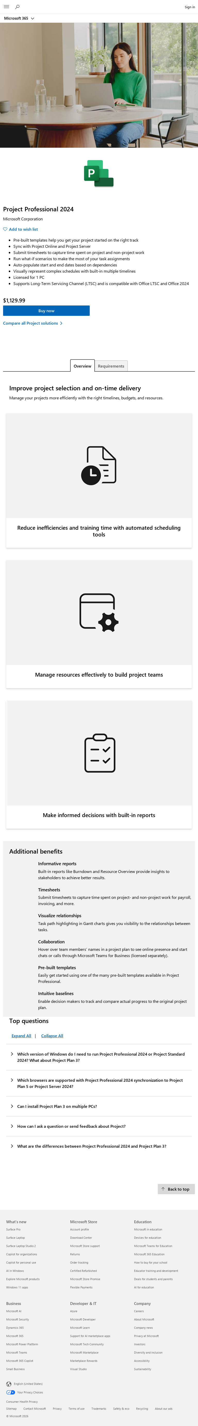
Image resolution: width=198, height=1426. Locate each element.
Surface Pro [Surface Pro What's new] (13, 1229)
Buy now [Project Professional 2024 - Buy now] (46, 310)
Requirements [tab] (111, 366)
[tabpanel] (99, 776)
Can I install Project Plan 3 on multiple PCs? (53, 1106)
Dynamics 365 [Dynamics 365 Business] (15, 1328)
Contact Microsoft (34, 1408)
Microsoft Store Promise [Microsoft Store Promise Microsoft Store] (85, 1279)
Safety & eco (121, 1408)
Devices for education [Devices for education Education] (147, 1238)
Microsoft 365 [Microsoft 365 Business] (14, 1336)
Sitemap (11, 1408)
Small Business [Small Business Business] (15, 1369)
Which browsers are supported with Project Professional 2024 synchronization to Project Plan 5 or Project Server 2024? (96, 1083)
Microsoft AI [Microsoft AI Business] (13, 1311)
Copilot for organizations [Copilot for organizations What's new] (21, 1254)
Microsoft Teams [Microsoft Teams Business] (16, 1352)
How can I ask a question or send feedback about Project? (68, 1126)
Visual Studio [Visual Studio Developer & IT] (78, 1369)
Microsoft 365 (16, 18)
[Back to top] (176, 1189)
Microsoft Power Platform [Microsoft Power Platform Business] (22, 1344)
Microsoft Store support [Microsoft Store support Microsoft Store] (85, 1246)
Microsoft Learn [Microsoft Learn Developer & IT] (80, 1328)
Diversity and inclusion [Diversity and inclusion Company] (148, 1352)
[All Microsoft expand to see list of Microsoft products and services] (6, 7)
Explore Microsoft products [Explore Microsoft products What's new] (23, 1279)
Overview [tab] (82, 366)
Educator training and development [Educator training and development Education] (156, 1271)
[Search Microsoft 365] (18, 7)
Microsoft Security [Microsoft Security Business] (17, 1319)
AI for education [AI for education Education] (144, 1287)
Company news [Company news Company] (143, 1328)
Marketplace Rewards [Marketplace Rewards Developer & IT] (83, 1361)
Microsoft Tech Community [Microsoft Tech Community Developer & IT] (87, 1344)
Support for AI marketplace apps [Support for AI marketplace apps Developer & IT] (90, 1336)
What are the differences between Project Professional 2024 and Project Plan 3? (88, 1146)
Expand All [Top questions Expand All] (21, 1035)
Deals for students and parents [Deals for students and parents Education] (153, 1279)
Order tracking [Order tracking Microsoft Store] (79, 1262)
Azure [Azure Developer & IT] (73, 1311)
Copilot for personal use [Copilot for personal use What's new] (21, 1262)
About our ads (163, 1408)
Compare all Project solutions (30, 323)
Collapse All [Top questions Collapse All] (52, 1035)
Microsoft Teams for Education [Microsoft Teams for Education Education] (153, 1246)
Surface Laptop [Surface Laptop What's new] (15, 1238)
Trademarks (99, 1408)
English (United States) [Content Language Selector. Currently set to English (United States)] (28, 1383)
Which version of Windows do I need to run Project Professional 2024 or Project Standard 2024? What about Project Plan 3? (97, 1057)
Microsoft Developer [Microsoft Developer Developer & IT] (83, 1319)
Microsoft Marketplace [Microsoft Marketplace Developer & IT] (84, 1352)
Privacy (57, 1408)
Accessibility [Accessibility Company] (142, 1361)
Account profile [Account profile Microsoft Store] (79, 1229)
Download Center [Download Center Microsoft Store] (81, 1238)
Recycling (142, 1408)
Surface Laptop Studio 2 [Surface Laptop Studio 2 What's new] (21, 1246)
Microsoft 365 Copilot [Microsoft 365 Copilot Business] (19, 1361)
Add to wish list (23, 229)
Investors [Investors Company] (139, 1344)
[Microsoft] (99, 4)
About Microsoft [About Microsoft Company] (144, 1319)
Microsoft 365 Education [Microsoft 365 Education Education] (149, 1254)
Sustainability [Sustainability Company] (142, 1369)
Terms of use (77, 1408)
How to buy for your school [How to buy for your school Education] (150, 1262)
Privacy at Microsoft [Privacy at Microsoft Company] (146, 1336)
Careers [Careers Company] (139, 1311)
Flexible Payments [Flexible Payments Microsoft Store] (81, 1287)
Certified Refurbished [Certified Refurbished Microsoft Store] (83, 1271)
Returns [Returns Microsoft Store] (75, 1254)
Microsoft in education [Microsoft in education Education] (148, 1229)
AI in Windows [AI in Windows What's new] (15, 1271)
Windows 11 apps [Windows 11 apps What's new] (17, 1287)
